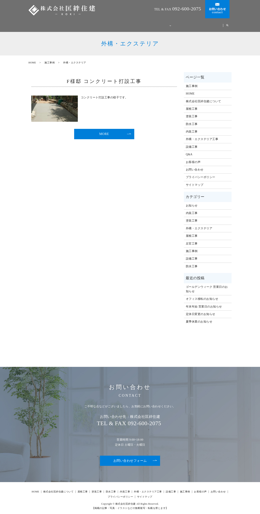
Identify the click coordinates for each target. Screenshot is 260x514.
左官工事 (192, 239)
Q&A (171, 23)
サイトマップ (195, 181)
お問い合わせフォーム (130, 457)
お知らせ (192, 201)
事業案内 (152, 23)
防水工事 (192, 120)
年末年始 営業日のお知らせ (204, 302)
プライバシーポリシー (200, 173)
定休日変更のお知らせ (200, 310)
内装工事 (192, 127)
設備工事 (192, 143)
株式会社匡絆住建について (120, 23)
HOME (89, 23)
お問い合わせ (195, 165)
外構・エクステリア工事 (202, 135)
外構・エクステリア (199, 224)
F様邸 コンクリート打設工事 (104, 77)
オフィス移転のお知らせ (202, 295)
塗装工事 (192, 112)
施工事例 (189, 23)
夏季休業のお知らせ (199, 317)
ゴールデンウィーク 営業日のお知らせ (207, 285)
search (227, 24)
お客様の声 (211, 23)
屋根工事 (192, 104)
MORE (104, 130)
